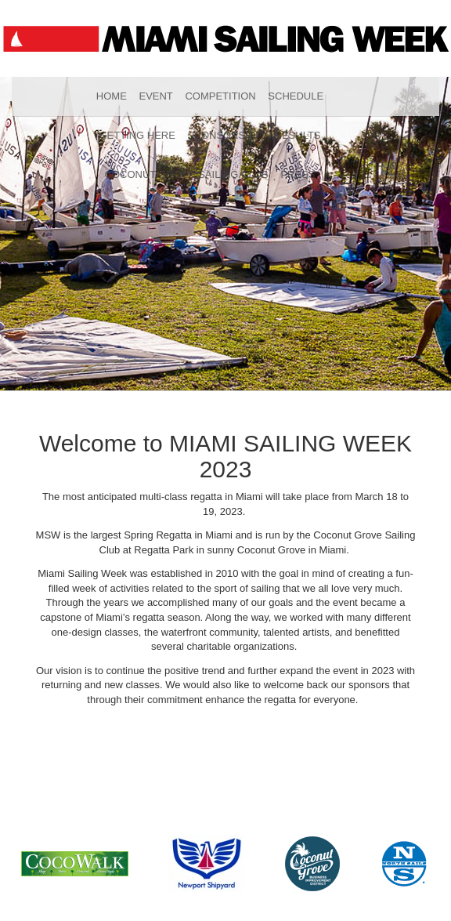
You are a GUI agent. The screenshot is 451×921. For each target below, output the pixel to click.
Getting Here (137, 135)
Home (111, 96)
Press (297, 174)
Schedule (295, 96)
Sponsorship (225, 135)
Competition (220, 96)
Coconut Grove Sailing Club (187, 174)
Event (155, 96)
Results (298, 135)
